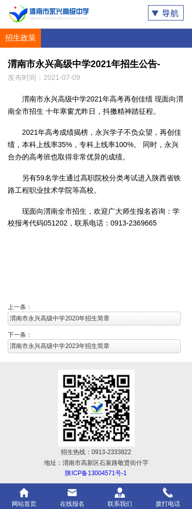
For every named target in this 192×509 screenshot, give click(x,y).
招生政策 (20, 37)
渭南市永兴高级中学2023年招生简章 (60, 346)
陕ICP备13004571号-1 (95, 473)
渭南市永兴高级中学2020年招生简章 (60, 318)
